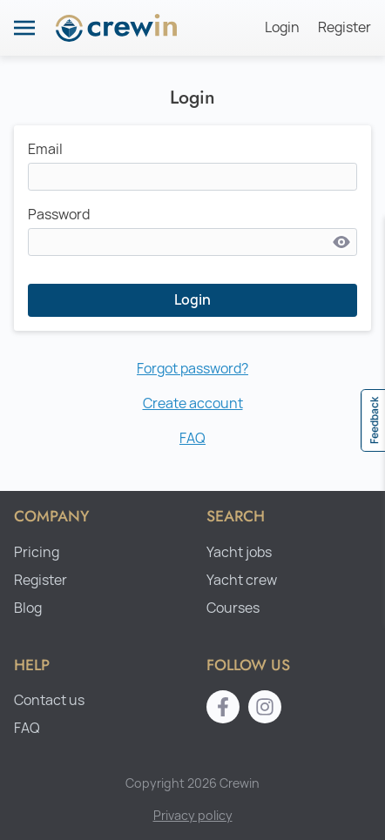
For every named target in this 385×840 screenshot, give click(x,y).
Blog (28, 608)
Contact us (49, 700)
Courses (233, 608)
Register (344, 27)
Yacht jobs (239, 552)
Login (282, 27)
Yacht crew (241, 580)
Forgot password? (192, 369)
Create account (193, 403)
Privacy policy (193, 815)
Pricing (36, 552)
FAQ (192, 438)
